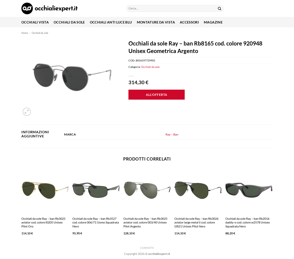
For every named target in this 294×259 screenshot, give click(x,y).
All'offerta (156, 95)
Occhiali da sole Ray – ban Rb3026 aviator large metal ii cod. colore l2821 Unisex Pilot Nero (196, 222)
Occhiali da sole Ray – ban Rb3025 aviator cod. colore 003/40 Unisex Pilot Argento (145, 222)
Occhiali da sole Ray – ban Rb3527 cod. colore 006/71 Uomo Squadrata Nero (95, 222)
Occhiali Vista (35, 22)
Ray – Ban (172, 134)
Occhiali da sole (69, 22)
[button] (27, 112)
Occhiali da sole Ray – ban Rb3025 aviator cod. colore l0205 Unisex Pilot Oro (43, 222)
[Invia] (219, 8)
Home (24, 32)
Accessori (189, 22)
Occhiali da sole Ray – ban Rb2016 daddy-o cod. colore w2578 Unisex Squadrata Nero (247, 222)
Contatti (147, 247)
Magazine (213, 22)
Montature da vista (156, 22)
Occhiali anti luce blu (111, 22)
